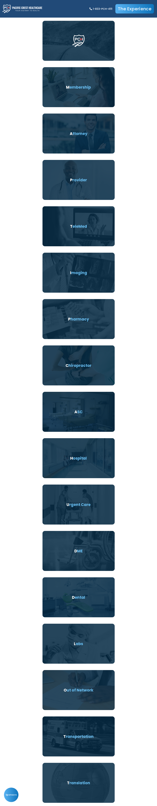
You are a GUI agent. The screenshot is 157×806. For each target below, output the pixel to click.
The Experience (134, 9)
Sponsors (11, 794)
